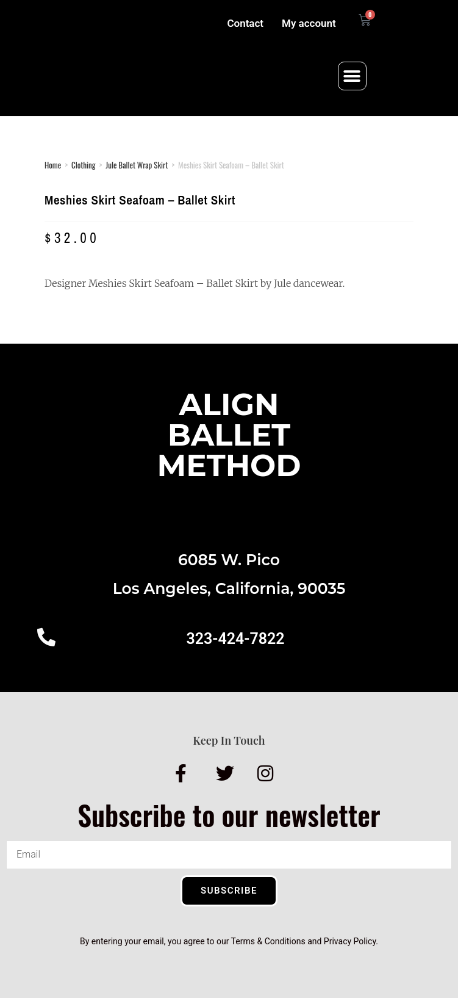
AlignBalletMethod (229, 435)
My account (309, 23)
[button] (352, 76)
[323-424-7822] (46, 637)
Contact (245, 23)
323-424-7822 (235, 639)
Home (53, 165)
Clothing (83, 165)
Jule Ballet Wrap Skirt (137, 165)
